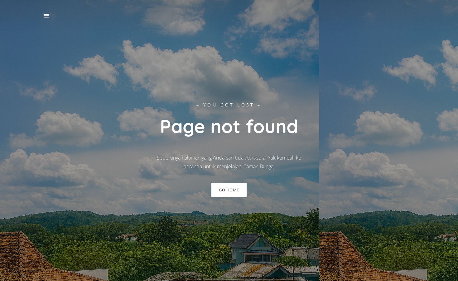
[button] (46, 16)
